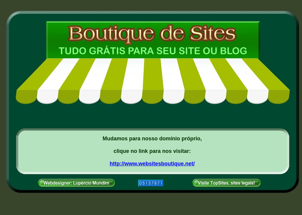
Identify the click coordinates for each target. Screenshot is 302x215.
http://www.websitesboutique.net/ (152, 164)
